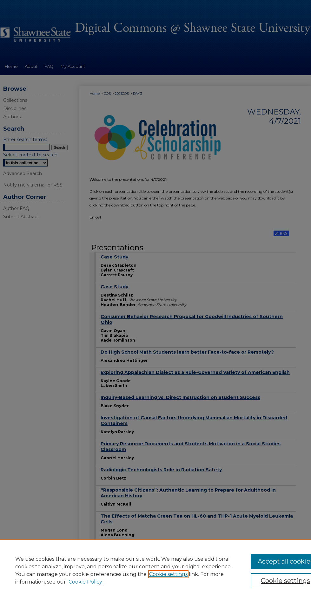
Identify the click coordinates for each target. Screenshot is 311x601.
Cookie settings (168, 574)
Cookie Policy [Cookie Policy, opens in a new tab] (85, 582)
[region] (155, 570)
